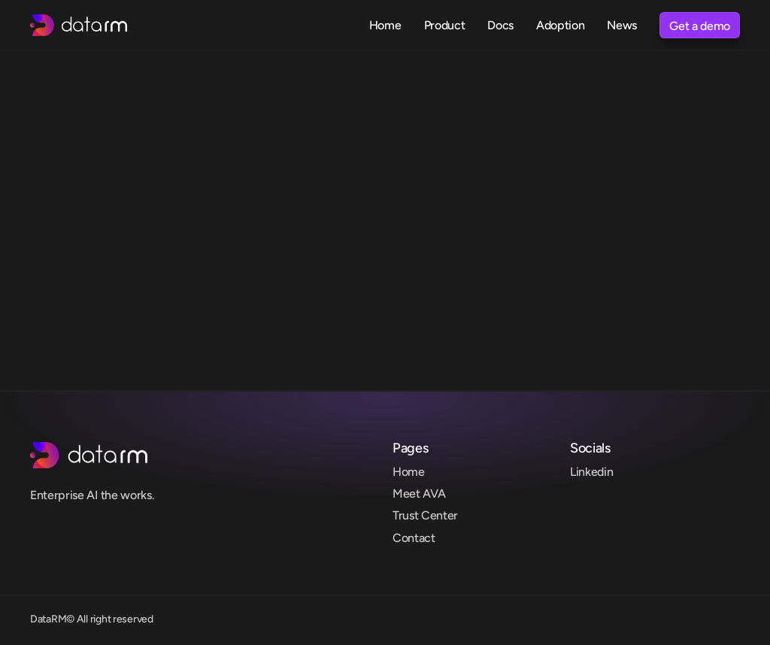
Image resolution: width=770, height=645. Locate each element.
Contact (414, 538)
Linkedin (591, 472)
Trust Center (425, 515)
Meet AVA (419, 493)
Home (409, 472)
